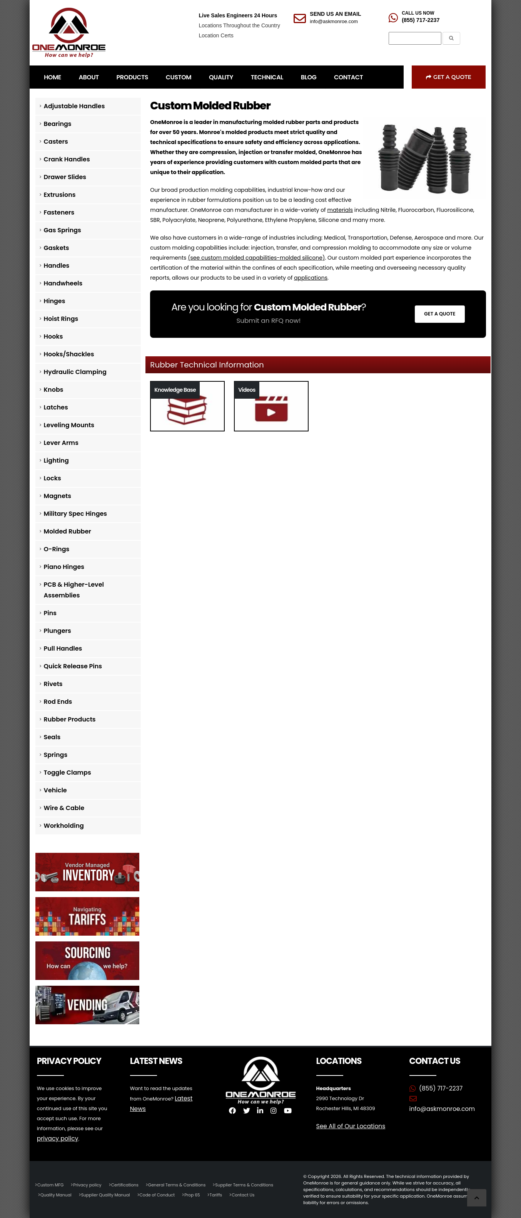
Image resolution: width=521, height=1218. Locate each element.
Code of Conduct (163, 1194)
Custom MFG (51, 1184)
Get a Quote (448, 77)
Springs (56, 754)
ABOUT (89, 77)
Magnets (57, 496)
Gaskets (56, 247)
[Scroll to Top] (476, 1197)
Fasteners (59, 212)
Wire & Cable (64, 808)
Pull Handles (63, 648)
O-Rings (57, 549)
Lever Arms (61, 442)
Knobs (53, 389)
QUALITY (221, 77)
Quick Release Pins (73, 666)
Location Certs (216, 35)
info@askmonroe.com (334, 21)
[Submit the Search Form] (451, 38)
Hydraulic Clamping (75, 371)
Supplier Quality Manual (108, 1194)
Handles (57, 265)
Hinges (54, 301)
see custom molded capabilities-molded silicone (256, 258)
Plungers (57, 630)
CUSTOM (178, 77)
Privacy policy (90, 1184)
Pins (50, 613)
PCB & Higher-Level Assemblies (74, 590)
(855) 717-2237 (420, 20)
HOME (52, 77)
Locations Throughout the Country (239, 25)
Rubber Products (70, 719)
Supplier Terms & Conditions (253, 1184)
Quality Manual (56, 1194)
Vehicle (55, 790)
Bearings (58, 123)
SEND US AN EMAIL (335, 14)
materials (340, 210)
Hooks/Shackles (69, 354)
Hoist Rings (61, 318)
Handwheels (63, 283)
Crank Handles (67, 159)
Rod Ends (58, 701)
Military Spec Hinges (75, 513)
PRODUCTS (132, 77)
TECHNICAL (267, 77)
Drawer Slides (65, 177)
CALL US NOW (418, 13)
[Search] (415, 38)
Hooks (53, 336)
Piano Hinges (64, 566)
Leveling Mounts (69, 425)
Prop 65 (199, 1194)
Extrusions (60, 194)
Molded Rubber (67, 531)
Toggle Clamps (67, 772)
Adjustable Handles (74, 106)
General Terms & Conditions (183, 1184)
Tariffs (223, 1194)
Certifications (128, 1184)
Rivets (53, 683)
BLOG (308, 77)
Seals (52, 737)
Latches (56, 407)
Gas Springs (62, 230)
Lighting (56, 460)
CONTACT (348, 77)
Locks (52, 478)
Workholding (64, 825)
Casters (56, 141)
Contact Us (252, 1194)
